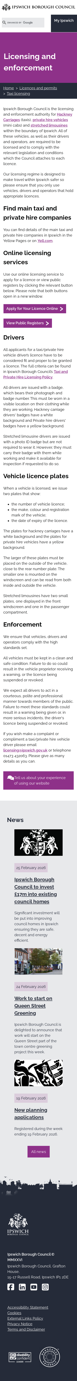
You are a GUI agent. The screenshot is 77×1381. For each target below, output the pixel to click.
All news (38, 1152)
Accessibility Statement (27, 1307)
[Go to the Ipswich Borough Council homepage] (38, 7)
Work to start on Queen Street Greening (33, 1005)
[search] (18, 22)
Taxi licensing (18, 93)
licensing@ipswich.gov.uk (25, 750)
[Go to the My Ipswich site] (64, 23)
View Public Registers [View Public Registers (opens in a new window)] (25, 323)
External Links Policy (25, 1318)
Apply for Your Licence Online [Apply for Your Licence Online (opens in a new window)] (32, 308)
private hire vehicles (50, 120)
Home (8, 88)
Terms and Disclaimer (26, 1329)
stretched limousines (49, 125)
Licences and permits (38, 88)
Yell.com (45, 241)
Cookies (14, 1313)
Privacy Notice (19, 1324)
